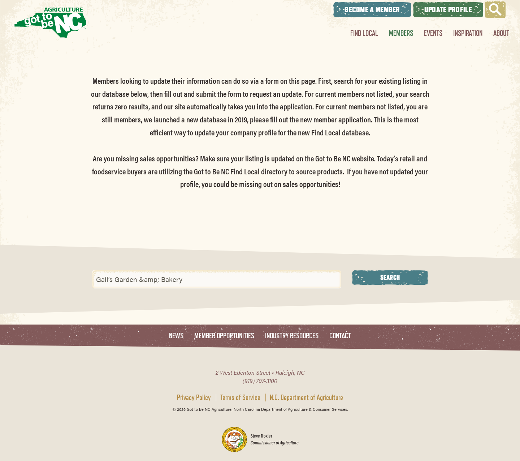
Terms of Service (240, 397)
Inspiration (467, 33)
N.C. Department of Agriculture (306, 397)
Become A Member (372, 9)
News (176, 336)
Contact (340, 336)
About (501, 33)
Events (433, 33)
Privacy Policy (194, 397)
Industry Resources (291, 336)
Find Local (364, 33)
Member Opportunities (224, 336)
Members (401, 33)
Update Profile (448, 9)
